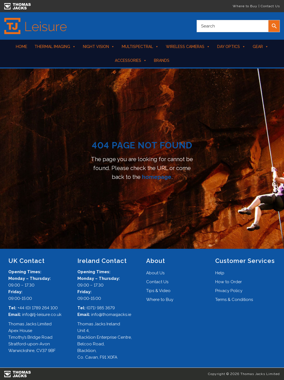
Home (21, 46)
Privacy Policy (228, 290)
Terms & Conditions (234, 299)
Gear (260, 47)
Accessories (131, 60)
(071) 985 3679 (101, 307)
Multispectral (140, 47)
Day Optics (231, 47)
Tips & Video (158, 290)
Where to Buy (245, 6)
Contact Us (270, 6)
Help (219, 272)
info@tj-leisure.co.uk (42, 314)
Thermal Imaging (55, 47)
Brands (161, 60)
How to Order (228, 281)
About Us (155, 272)
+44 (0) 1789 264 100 (37, 307)
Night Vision (99, 47)
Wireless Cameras (188, 47)
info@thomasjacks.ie (111, 314)
